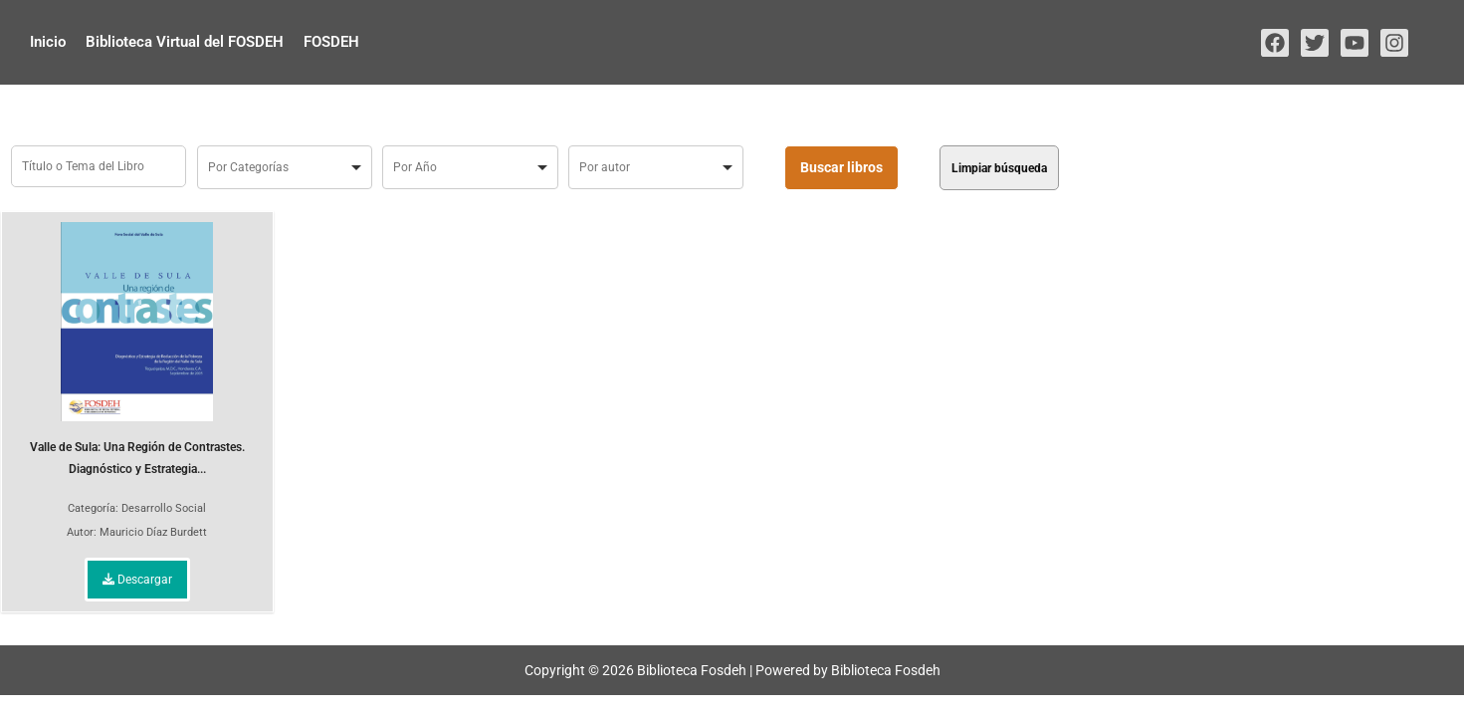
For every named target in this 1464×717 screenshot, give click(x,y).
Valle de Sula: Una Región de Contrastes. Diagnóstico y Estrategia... (137, 349)
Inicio (48, 42)
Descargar (137, 580)
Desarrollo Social (163, 508)
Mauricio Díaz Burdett (153, 532)
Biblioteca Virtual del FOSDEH (185, 42)
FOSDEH (331, 42)
